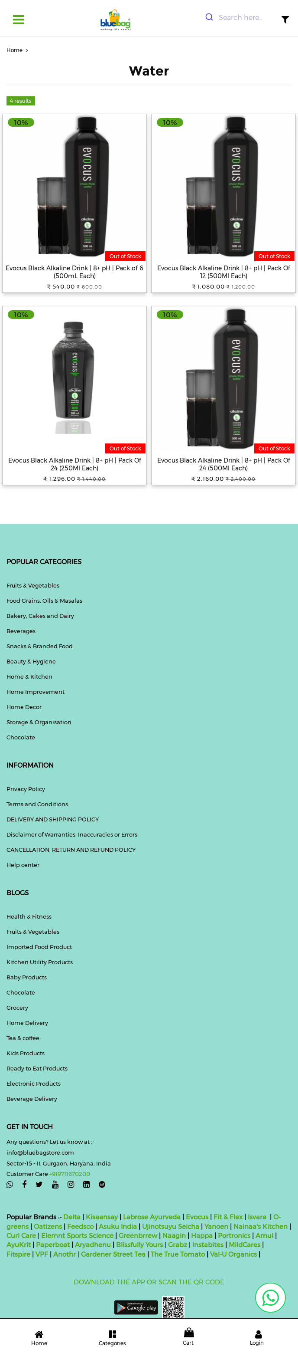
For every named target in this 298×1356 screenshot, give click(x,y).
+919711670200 (69, 1173)
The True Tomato (179, 1254)
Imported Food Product (39, 946)
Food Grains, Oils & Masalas (44, 600)
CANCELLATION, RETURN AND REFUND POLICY (71, 849)
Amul (263, 1235)
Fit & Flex (228, 1217)
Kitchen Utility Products (39, 962)
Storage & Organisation (38, 722)
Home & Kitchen (29, 676)
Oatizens (48, 1226)
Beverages (21, 630)
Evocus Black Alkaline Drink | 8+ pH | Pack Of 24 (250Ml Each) (74, 464)
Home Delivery (27, 1022)
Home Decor (24, 706)
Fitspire (18, 1254)
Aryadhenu (93, 1245)
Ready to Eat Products (37, 1068)
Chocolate (20, 737)
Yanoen (216, 1226)
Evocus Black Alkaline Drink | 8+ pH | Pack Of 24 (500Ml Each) (223, 464)
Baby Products (26, 977)
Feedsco (79, 1226)
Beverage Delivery (31, 1098)
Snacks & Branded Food (39, 646)
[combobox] (240, 17)
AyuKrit (18, 1245)
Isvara (257, 1217)
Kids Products (25, 1053)
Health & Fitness (29, 916)
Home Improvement (35, 691)
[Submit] (208, 17)
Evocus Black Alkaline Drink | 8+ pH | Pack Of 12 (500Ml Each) (223, 272)
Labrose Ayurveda (152, 1217)
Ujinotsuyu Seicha (170, 1226)
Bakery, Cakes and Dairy (40, 615)
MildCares (244, 1245)
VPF (42, 1254)
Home (18, 50)
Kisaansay (102, 1217)
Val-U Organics (234, 1254)
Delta (72, 1217)
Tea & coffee (22, 1037)
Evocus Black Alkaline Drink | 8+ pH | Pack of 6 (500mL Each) (74, 272)
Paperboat (53, 1245)
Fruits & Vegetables (32, 585)
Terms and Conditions (37, 804)
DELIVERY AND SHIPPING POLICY (52, 819)
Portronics (234, 1235)
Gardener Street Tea (114, 1254)
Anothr (64, 1254)
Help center (22, 864)
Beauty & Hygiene (31, 661)
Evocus (197, 1217)
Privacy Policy (25, 788)
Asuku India (118, 1226)
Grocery (17, 1007)
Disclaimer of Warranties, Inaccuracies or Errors (71, 834)
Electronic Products (33, 1083)
